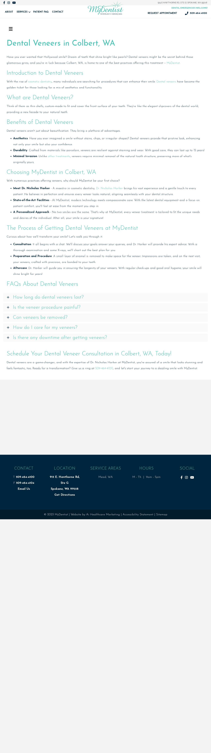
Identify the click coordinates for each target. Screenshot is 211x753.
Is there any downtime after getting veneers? (60, 337)
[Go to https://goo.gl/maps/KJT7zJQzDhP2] (182, 2)
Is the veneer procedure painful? (46, 307)
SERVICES (22, 12)
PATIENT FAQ (41, 12)
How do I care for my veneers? (45, 327)
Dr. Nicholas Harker (109, 188)
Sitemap (161, 514)
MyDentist (173, 63)
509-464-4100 (104, 368)
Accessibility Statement (138, 514)
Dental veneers (166, 81)
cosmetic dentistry (40, 81)
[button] (105, 297)
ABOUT (9, 12)
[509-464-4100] (196, 13)
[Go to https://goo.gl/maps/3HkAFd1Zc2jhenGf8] (189, 8)
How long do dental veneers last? (48, 297)
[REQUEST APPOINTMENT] (162, 13)
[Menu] (11, 29)
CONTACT (57, 12)
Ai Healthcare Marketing (103, 514)
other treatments (59, 156)
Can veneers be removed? (40, 317)
